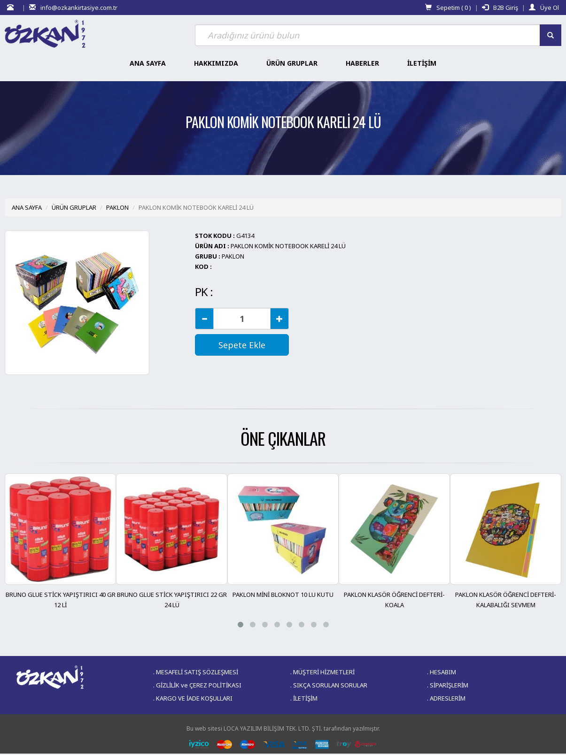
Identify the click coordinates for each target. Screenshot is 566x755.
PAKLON (117, 207)
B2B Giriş (500, 7)
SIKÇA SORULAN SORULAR (330, 685)
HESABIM (443, 672)
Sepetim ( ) (448, 7)
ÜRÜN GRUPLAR (74, 207)
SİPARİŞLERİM (449, 685)
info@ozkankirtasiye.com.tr (73, 7)
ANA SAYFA (27, 207)
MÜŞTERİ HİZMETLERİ (324, 672)
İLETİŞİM (305, 698)
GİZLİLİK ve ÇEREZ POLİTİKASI (198, 685)
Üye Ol (544, 7)
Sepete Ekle (241, 345)
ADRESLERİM (447, 698)
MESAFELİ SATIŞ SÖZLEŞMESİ (197, 672)
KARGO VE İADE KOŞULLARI (194, 698)
